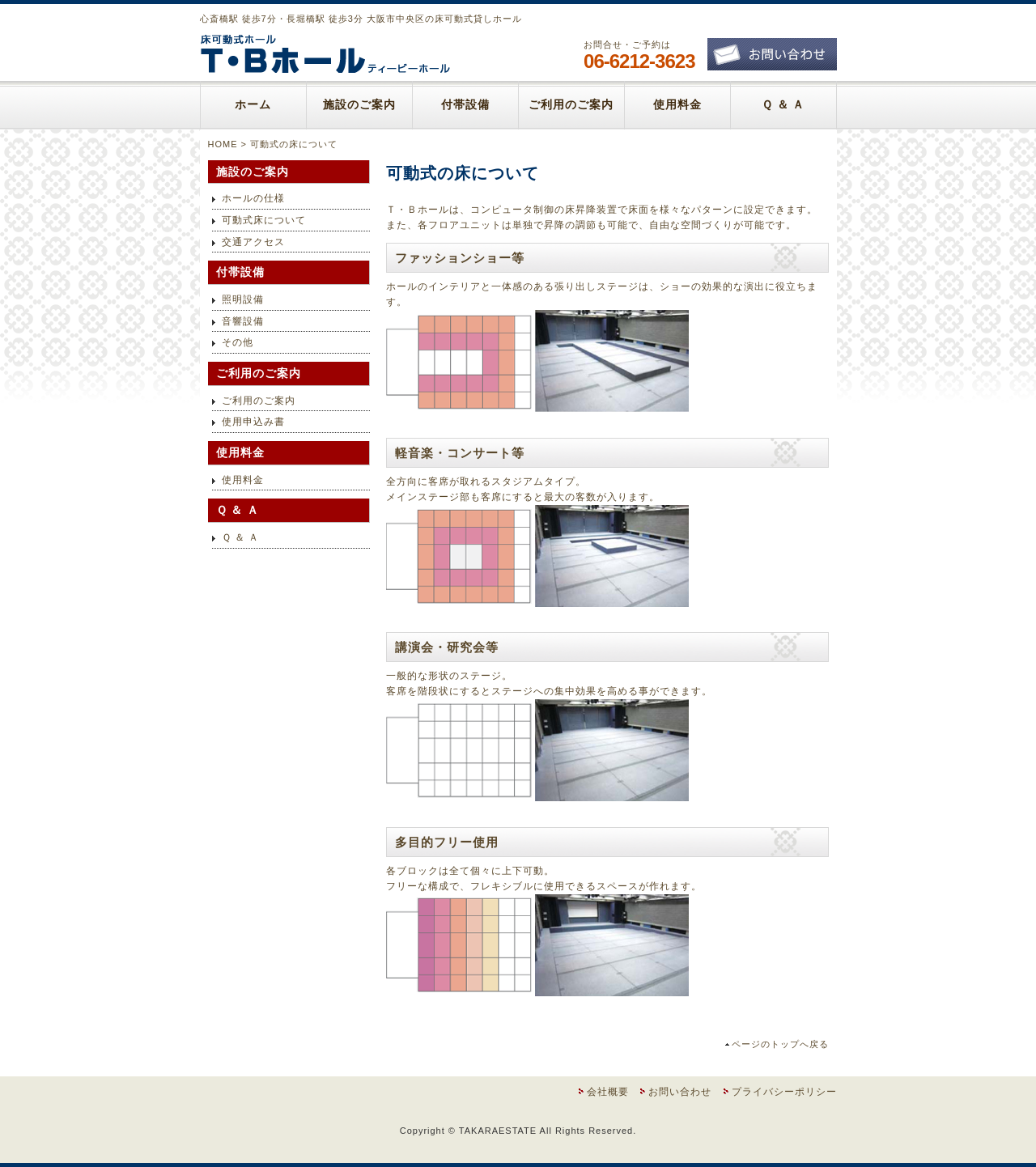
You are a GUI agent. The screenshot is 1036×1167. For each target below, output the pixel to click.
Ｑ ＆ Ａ (783, 105)
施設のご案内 (359, 105)
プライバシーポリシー (784, 1091)
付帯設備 (465, 105)
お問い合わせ (679, 1091)
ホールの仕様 (253, 198)
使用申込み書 (253, 421)
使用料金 (677, 105)
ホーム (253, 105)
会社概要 (608, 1091)
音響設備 (243, 321)
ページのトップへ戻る (780, 1044)
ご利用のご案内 (571, 105)
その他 (237, 342)
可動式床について (264, 220)
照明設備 (243, 299)
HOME (223, 144)
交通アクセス (253, 242)
